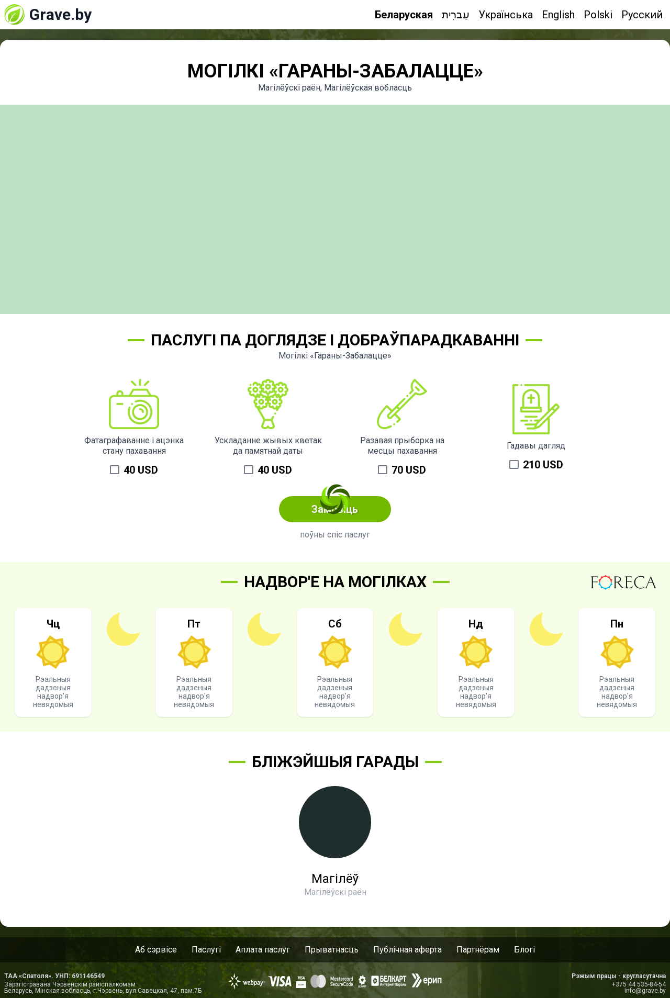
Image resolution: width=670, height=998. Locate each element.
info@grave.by (645, 990)
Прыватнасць (332, 950)
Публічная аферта (407, 950)
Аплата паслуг (263, 950)
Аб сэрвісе (156, 950)
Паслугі (206, 950)
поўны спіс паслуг (335, 535)
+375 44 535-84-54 (639, 984)
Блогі (524, 950)
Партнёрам (477, 950)
